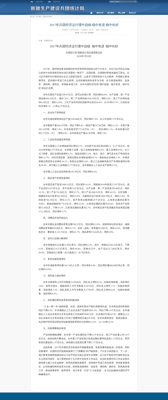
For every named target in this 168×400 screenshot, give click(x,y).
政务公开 (100, 13)
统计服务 (110, 13)
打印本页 (91, 33)
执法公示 (132, 13)
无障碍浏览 (56, 1)
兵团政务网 (39, 1)
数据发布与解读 (47, 16)
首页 (33, 16)
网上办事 (121, 13)
